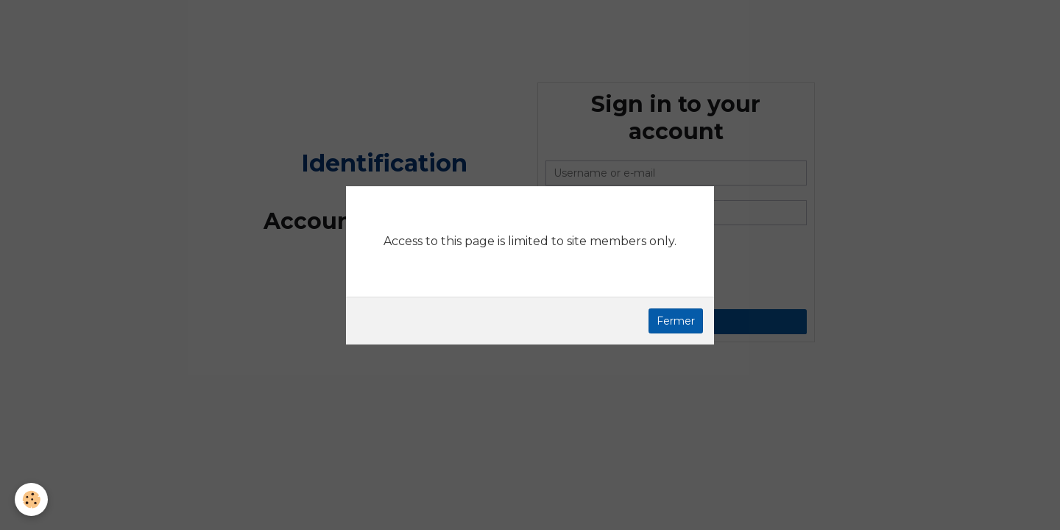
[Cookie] (31, 499)
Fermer (676, 321)
